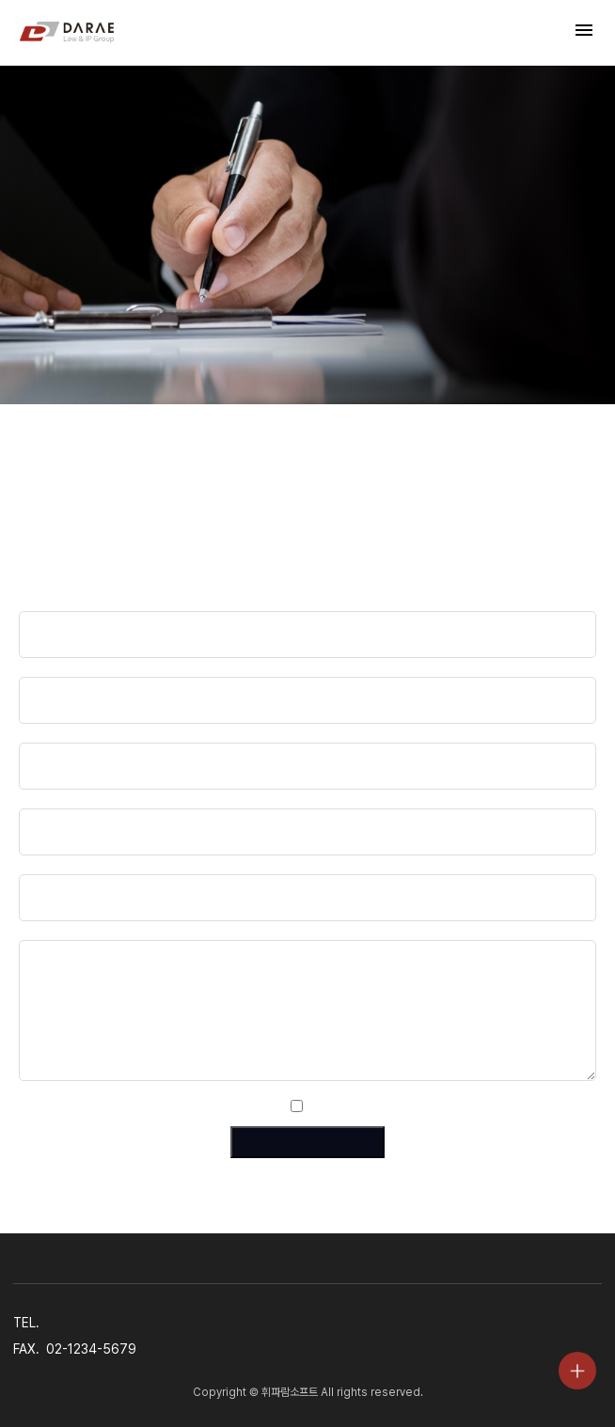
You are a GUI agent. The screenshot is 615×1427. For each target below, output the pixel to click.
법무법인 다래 (67, 32)
